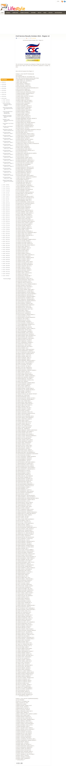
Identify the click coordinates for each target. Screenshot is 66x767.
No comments (33, 38)
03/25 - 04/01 (5, 257)
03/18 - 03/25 (5, 259)
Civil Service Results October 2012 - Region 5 (8, 145)
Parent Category (24, 12)
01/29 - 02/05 (5, 273)
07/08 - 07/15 (5, 227)
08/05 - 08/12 (5, 219)
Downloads (15, 12)
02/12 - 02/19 (5, 269)
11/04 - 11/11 (5, 192)
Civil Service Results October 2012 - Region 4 (8, 142)
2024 (3, 86)
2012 (3, 98)
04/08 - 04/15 (5, 253)
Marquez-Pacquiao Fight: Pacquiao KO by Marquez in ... (8, 181)
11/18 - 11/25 (5, 188)
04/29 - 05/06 (5, 247)
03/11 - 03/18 (5, 261)
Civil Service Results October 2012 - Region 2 (8, 136)
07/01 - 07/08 (5, 229)
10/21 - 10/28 (5, 196)
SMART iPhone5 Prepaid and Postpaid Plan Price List (8, 108)
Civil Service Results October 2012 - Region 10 (8, 160)
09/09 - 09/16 (5, 209)
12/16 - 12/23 (5, 100)
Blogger (9, 278)
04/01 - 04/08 (5, 255)
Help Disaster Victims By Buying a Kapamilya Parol (8, 130)
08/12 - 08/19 (5, 217)
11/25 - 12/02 (5, 186)
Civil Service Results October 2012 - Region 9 (8, 157)
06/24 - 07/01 (5, 231)
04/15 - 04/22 (5, 251)
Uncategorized (58, 12)
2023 (3, 88)
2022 (3, 90)
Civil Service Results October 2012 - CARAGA (8, 175)
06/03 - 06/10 (5, 237)
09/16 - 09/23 (5, 207)
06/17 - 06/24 (5, 233)
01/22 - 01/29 (5, 275)
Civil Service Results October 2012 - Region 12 (8, 166)
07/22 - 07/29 (5, 223)
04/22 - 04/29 (5, 249)
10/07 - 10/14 (5, 201)
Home (58, 1)
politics (50, 12)
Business (8, 12)
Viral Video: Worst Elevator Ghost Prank (8, 127)
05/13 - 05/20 (5, 243)
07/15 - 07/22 (5, 225)
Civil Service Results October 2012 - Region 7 (8, 151)
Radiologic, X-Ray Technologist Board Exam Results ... (8, 120)
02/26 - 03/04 (5, 265)
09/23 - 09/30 (5, 205)
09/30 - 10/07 (5, 203)
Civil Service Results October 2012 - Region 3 (8, 139)
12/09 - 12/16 (5, 102)
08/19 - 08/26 (5, 215)
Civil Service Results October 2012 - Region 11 (8, 163)
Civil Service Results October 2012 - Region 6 (8, 148)
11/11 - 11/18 (5, 190)
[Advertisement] (33, 24)
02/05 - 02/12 (5, 271)
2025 (3, 84)
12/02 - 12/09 (5, 184)
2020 (3, 94)
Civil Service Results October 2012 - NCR (7, 169)
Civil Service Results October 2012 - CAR (7, 172)
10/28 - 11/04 (5, 194)
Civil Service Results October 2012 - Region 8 (8, 154)
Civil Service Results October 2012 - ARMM (7, 178)
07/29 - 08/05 (5, 221)
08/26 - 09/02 (5, 213)
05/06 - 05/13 (5, 245)
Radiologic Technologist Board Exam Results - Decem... (7, 116)
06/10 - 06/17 (5, 235)
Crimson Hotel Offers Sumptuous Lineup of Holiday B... (7, 104)
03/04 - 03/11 (5, 263)
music (45, 12)
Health (39, 12)
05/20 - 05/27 (5, 241)
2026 (3, 82)
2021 (3, 92)
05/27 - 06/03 (5, 239)
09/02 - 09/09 (5, 211)
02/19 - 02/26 (5, 267)
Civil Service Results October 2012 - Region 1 (8, 133)
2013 (3, 96)
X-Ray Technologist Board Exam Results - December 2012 (7, 112)
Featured (33, 12)
